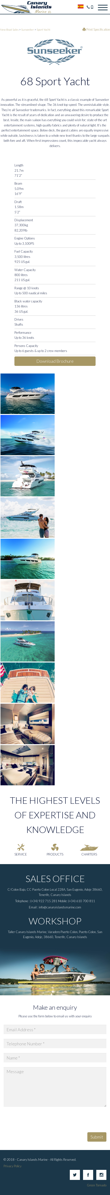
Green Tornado (96, 1185)
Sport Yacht (43, 29)
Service (20, 854)
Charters (89, 854)
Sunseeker (27, 29)
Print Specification (96, 29)
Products (55, 854)
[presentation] (40, 1121)
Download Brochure (55, 361)
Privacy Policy (12, 1166)
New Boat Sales (9, 29)
